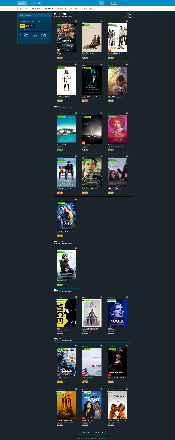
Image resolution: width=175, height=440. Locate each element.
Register (114, 4)
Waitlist (88, 8)
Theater (74, 8)
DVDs (23, 8)
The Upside (61, 377)
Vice (58, 329)
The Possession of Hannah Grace (92, 96)
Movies (36, 8)
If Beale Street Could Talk (118, 421)
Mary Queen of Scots (65, 421)
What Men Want (88, 421)
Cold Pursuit (87, 377)
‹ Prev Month (85, 432)
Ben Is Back (61, 280)
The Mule (86, 145)
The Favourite (88, 53)
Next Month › (99, 432)
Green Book (61, 145)
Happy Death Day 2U (116, 377)
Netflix (49, 8)
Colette (111, 145)
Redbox (62, 8)
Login (113, 2)
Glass (59, 53)
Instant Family (114, 53)
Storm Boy (112, 96)
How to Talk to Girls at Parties (67, 231)
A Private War (113, 188)
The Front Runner (89, 188)
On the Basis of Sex (90, 329)
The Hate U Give (63, 96)
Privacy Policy (103, 438)
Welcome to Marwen (65, 188)
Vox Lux (111, 329)
